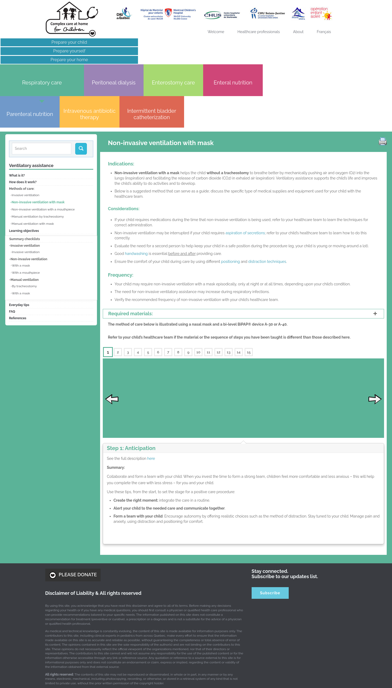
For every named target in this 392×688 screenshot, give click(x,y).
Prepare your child (45, 42)
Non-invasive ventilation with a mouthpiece (43, 155)
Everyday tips (19, 251)
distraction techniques (267, 207)
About (298, 32)
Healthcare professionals (259, 32)
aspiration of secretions (245, 179)
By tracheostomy (24, 232)
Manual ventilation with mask (33, 170)
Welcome (216, 32)
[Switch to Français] (324, 32)
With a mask (21, 211)
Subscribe (270, 541)
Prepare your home (45, 59)
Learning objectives (24, 177)
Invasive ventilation (25, 141)
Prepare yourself (45, 50)
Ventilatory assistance (31, 111)
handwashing (136, 199)
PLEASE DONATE (73, 522)
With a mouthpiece (26, 219)
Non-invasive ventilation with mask (38, 148)
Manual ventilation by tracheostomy (38, 162)
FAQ (12, 257)
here (151, 406)
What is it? (17, 121)
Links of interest (45, 68)
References (17, 264)
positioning (230, 207)
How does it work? (23, 128)
